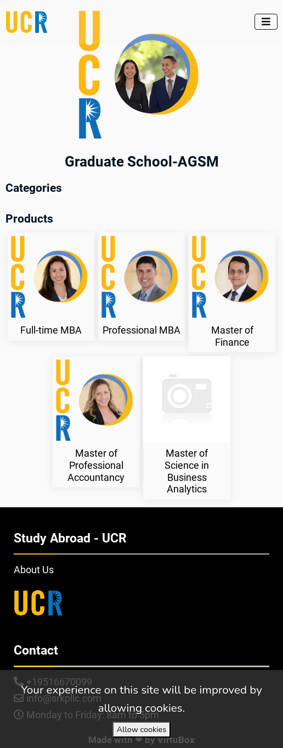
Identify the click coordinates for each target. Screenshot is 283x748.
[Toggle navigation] (266, 22)
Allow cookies (141, 729)
